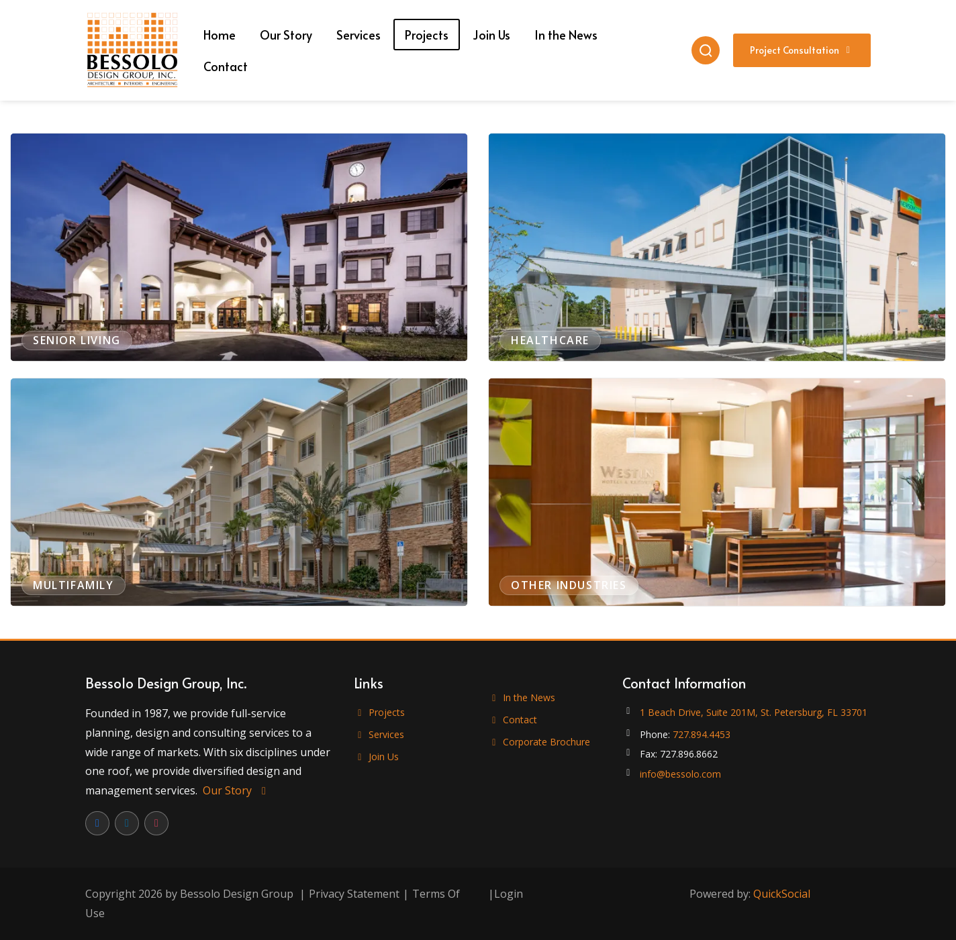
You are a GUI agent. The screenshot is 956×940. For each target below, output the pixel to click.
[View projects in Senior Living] (239, 247)
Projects (379, 712)
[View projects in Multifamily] (239, 492)
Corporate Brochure (539, 741)
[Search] (705, 50)
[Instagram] (156, 823)
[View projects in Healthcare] (717, 247)
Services (379, 734)
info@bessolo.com (680, 774)
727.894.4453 (701, 734)
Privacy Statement (354, 893)
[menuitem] (219, 34)
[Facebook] (97, 823)
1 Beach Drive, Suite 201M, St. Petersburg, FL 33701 (753, 712)
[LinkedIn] (127, 823)
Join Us (376, 756)
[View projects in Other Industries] (717, 492)
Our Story (237, 790)
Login (508, 893)
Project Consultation (802, 50)
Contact (512, 719)
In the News (521, 697)
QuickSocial (781, 893)
